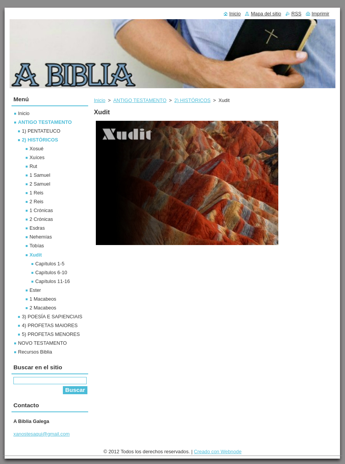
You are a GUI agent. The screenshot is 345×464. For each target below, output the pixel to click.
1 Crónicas (41, 210)
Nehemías (41, 237)
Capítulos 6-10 (51, 272)
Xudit (36, 255)
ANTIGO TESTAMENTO (139, 100)
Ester (35, 290)
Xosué (36, 148)
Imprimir (320, 13)
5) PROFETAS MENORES (51, 334)
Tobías (37, 245)
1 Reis (36, 193)
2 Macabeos (43, 308)
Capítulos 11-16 (52, 281)
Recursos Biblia (35, 352)
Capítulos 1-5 (49, 264)
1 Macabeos (43, 299)
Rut (33, 166)
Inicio (99, 100)
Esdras (37, 228)
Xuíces (37, 157)
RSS (296, 13)
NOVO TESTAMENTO (42, 343)
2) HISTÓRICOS (192, 100)
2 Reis (36, 201)
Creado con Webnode (218, 451)
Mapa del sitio (266, 13)
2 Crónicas (41, 219)
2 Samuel (40, 184)
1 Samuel (40, 175)
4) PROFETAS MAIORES (50, 325)
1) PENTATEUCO (41, 131)
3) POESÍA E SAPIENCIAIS (52, 316)
